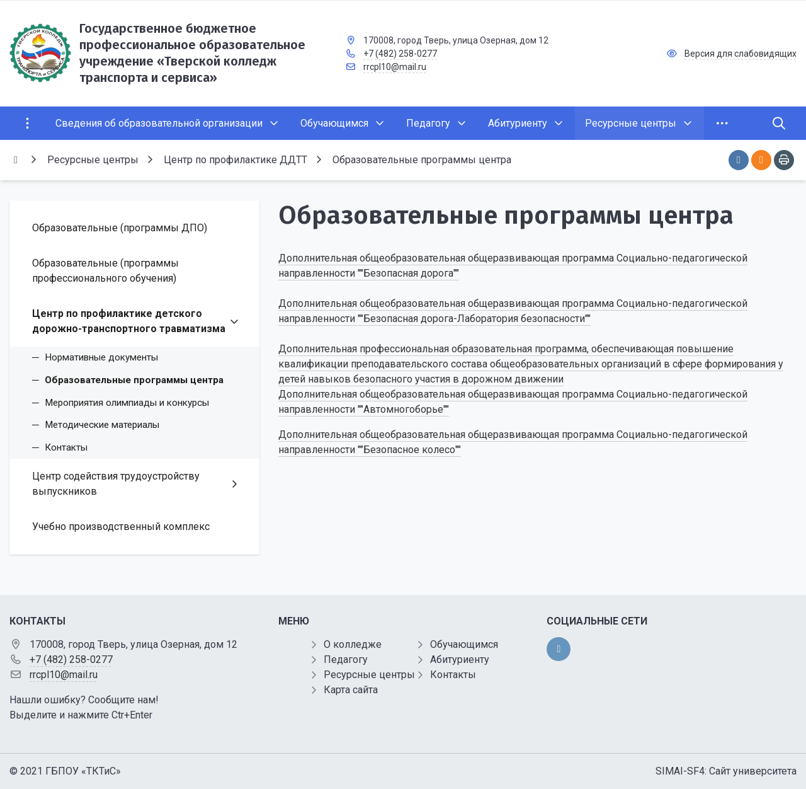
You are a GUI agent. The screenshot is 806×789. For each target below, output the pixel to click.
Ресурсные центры (369, 675)
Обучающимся (464, 644)
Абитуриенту (459, 659)
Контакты (453, 675)
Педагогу (346, 659)
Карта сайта (351, 690)
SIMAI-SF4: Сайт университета (726, 771)
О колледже (353, 644)
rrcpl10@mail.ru (394, 67)
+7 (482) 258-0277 (400, 54)
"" (458, 450)
